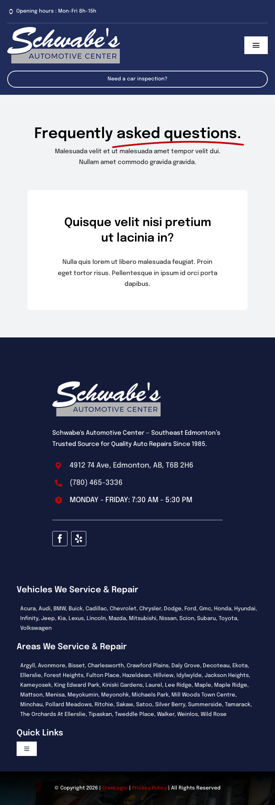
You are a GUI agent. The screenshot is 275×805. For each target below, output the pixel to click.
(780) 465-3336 (96, 483)
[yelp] (78, 538)
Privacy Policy (149, 788)
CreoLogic (115, 788)
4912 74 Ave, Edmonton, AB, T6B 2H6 (131, 465)
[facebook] (59, 538)
